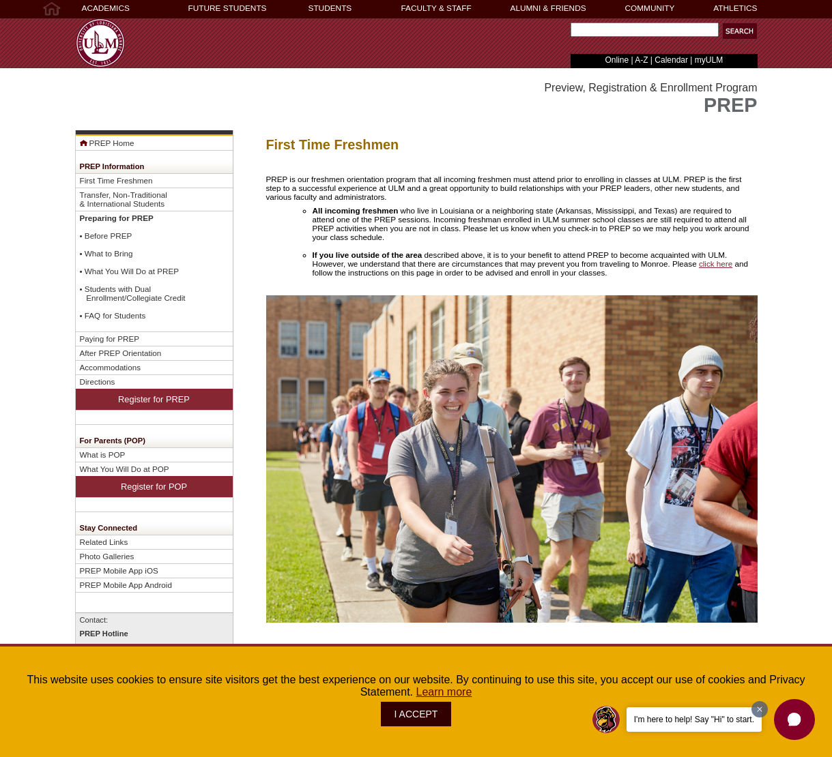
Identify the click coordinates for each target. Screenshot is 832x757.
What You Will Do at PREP (132, 271)
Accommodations (110, 367)
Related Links (104, 541)
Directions (97, 381)
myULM (709, 60)
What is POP (103, 454)
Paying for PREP (110, 338)
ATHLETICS (735, 8)
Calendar (671, 60)
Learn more (444, 692)
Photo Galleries (107, 556)
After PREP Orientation (121, 352)
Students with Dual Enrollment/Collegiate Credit (133, 293)
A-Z (641, 60)
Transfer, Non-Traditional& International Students (123, 199)
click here (715, 263)
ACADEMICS (106, 8)
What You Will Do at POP (124, 468)
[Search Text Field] (645, 30)
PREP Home (107, 142)
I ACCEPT (416, 714)
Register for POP (154, 486)
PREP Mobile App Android (126, 584)
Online (617, 60)
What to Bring (109, 253)
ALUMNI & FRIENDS (548, 8)
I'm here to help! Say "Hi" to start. (694, 719)
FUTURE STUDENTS (227, 8)
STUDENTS (330, 8)
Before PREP (108, 235)
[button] (740, 31)
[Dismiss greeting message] (759, 709)
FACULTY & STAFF (436, 8)
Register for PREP (154, 399)
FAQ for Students (115, 315)
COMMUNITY (650, 8)
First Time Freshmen (116, 180)
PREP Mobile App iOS (119, 570)
